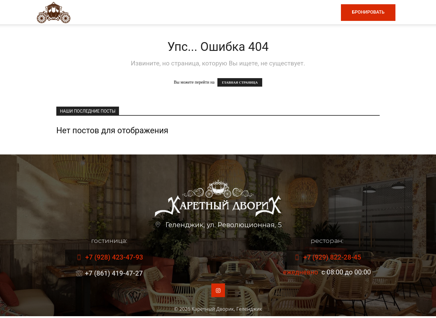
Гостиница (254, 12)
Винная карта (210, 12)
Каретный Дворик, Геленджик (227, 310)
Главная (141, 12)
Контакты (319, 12)
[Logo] (53, 12)
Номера (288, 12)
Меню (171, 12)
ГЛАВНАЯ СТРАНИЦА (240, 82)
